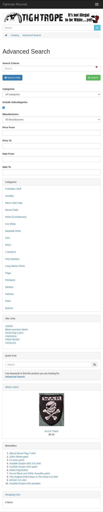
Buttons (9, 308)
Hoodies (9, 196)
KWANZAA (11, 336)
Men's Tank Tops (13, 203)
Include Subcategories (15, 102)
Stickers (9, 287)
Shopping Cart (12, 494)
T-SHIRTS (10, 252)
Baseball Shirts (13, 231)
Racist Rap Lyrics (14, 332)
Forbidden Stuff (13, 189)
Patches (9, 294)
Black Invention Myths (16, 329)
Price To (7, 140)
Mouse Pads (11, 210)
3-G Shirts (10, 224)
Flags (8, 273)
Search (93, 77)
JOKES (9, 326)
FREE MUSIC (12, 339)
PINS (8, 301)
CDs (7, 238)
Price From (9, 127)
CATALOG (10, 343)
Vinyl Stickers (12, 259)
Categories (9, 89)
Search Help (12, 77)
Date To (7, 167)
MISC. (8, 245)
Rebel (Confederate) (15, 217)
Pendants (10, 280)
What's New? (12, 387)
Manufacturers (11, 114)
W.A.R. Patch (51, 431)
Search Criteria (11, 63)
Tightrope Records (15, 4)
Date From (8, 153)
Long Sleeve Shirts (15, 266)
